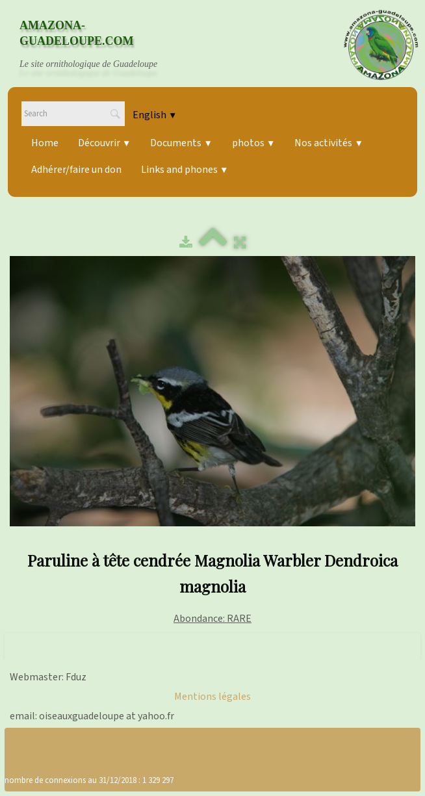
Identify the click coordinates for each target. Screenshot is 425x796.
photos (253, 143)
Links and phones (184, 169)
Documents (181, 143)
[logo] (101, 44)
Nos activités (328, 143)
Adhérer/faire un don (76, 169)
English (155, 115)
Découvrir (104, 143)
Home (44, 143)
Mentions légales (212, 696)
